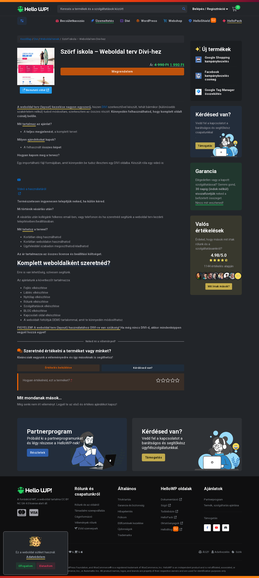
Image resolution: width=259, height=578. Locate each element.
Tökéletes (177, 380)
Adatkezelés (220, 551)
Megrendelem (122, 71)
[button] (211, 9)
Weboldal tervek (49, 39)
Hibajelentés (125, 511)
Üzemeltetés (102, 21)
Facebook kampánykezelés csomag (217, 75)
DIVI (104, 107)
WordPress (146, 21)
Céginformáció (83, 516)
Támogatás (205, 145)
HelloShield (202, 20)
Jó (172, 380)
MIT (34, 499)
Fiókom (122, 517)
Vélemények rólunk (86, 522)
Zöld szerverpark (86, 528)
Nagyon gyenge (158, 380)
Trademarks (125, 535)
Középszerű (163, 380)
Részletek (37, 453)
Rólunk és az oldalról (87, 504)
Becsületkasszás (70, 21)
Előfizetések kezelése (130, 523)
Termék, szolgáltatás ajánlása (221, 505)
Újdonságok (125, 529)
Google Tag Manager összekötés (220, 92)
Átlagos (168, 380)
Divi (125, 21)
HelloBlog (169, 528)
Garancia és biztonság (131, 505)
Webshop (172, 21)
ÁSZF (203, 551)
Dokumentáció (169, 499)
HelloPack (232, 21)
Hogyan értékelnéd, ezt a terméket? (47, 380)
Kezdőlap (26, 39)
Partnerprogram (213, 499)
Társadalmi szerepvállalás (90, 510)
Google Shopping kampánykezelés (217, 59)
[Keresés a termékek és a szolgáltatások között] (122, 9)
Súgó (164, 505)
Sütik (237, 551)
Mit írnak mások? (218, 286)
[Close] (26, 565)
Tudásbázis (167, 511)
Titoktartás (124, 499)
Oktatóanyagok (170, 523)
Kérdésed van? (143, 367)
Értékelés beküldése (58, 367)
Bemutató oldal (33, 90)
